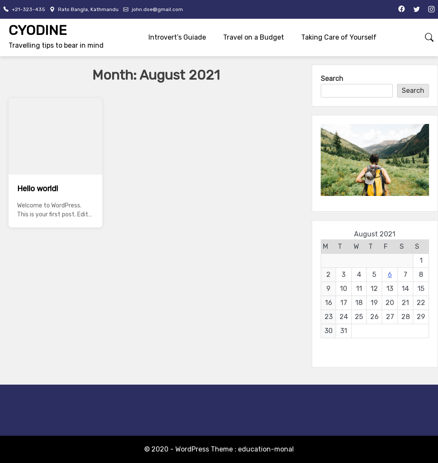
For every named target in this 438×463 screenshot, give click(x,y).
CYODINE (38, 30)
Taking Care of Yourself (339, 37)
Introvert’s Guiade (177, 37)
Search (332, 79)
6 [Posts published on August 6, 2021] (390, 274)
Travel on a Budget (253, 37)
